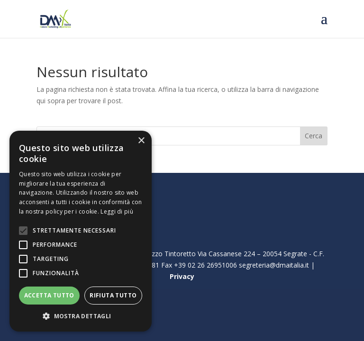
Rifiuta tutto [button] (113, 295)
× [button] (141, 140)
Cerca (313, 135)
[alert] (80, 231)
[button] (80, 316)
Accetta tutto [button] (49, 295)
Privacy (182, 276)
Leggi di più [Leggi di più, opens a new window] (116, 211)
